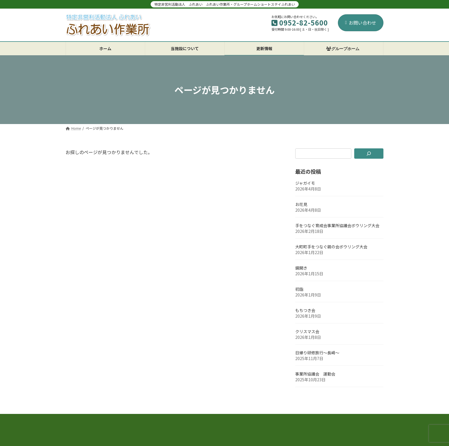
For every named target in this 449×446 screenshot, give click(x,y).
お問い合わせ (360, 22)
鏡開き (301, 268)
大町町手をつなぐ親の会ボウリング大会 (331, 246)
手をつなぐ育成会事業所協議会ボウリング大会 (337, 225)
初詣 (299, 289)
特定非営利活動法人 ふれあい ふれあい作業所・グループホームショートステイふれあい (224, 4)
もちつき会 (305, 310)
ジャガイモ (305, 183)
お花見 (301, 204)
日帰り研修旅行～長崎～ (317, 352)
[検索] (369, 153)
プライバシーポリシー (92, 420)
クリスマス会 (307, 331)
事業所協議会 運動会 (315, 374)
